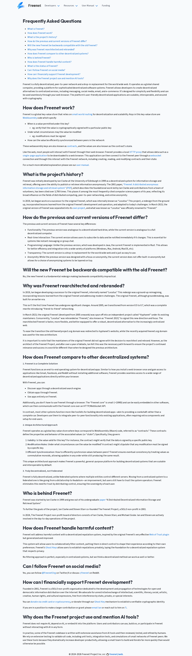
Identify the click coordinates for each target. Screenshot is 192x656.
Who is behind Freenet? (39, 57)
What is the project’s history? (42, 37)
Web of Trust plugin (159, 534)
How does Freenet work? (39, 33)
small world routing (82, 114)
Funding (106, 5)
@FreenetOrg (49, 573)
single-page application (35, 155)
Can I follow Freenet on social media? (46, 70)
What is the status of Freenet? (42, 66)
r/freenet (84, 573)
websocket (155, 155)
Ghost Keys (51, 547)
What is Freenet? (35, 29)
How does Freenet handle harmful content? (49, 62)
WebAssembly (30, 118)
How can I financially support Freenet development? (53, 74)
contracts (72, 146)
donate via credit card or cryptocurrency (50, 601)
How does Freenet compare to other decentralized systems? (58, 53)
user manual (82, 165)
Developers (50, 5)
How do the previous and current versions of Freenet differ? (57, 41)
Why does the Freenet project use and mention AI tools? (55, 78)
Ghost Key (99, 601)
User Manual (88, 5)
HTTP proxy (135, 152)
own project (79, 208)
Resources (69, 5)
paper (103, 499)
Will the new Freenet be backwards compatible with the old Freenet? (62, 45)
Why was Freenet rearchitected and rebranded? (51, 49)
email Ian (96, 607)
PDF (69, 188)
